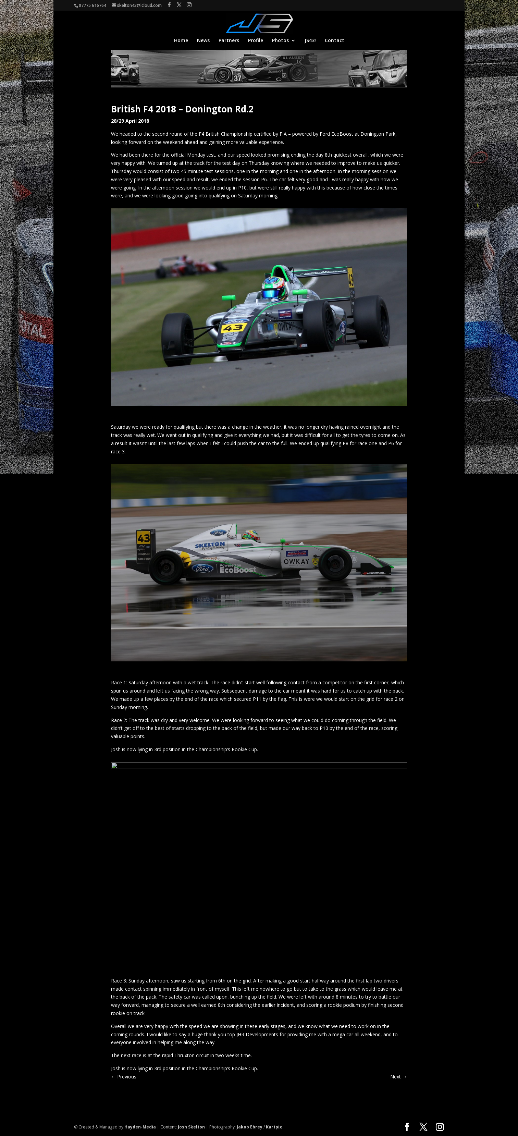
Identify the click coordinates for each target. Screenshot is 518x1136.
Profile (255, 41)
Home (181, 41)
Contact (334, 41)
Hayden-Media (140, 1127)
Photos (280, 41)
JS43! (310, 41)
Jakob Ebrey (249, 1127)
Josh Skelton (191, 1127)
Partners (229, 41)
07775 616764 (92, 5)
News (203, 41)
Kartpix (274, 1127)
